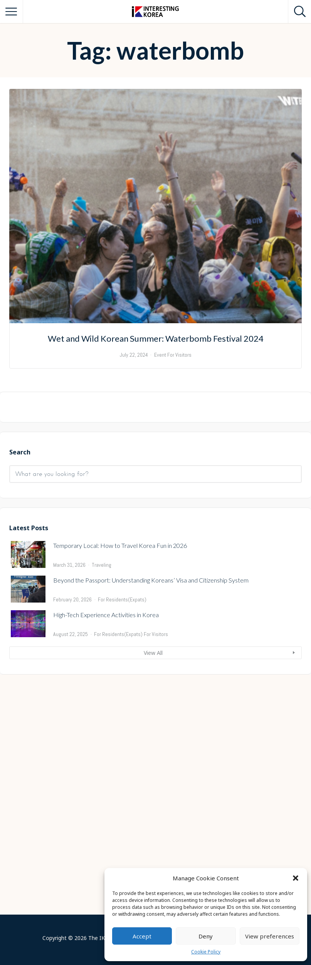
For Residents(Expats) (122, 839)
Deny (205, 936)
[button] (295, 878)
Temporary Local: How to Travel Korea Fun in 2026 (120, 785)
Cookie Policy (205, 951)
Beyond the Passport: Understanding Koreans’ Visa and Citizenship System (151, 820)
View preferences (269, 936)
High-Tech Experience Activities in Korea (106, 854)
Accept (142, 936)
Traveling (101, 804)
